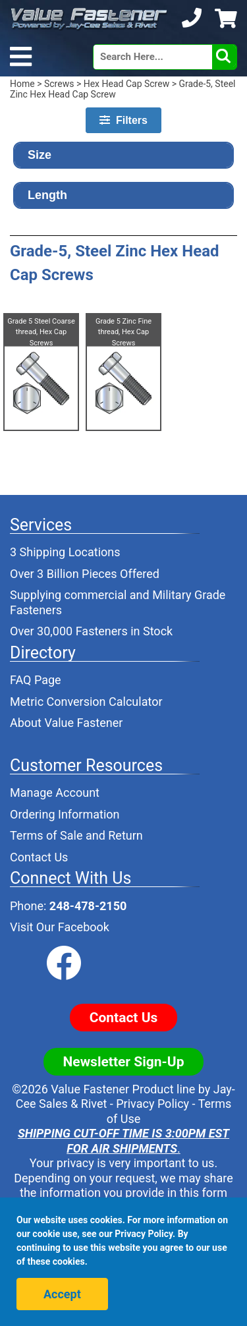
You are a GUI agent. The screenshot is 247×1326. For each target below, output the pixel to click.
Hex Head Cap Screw (126, 83)
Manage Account (54, 792)
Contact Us (39, 857)
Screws (59, 83)
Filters (123, 120)
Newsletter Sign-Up (123, 1062)
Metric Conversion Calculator (86, 701)
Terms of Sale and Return (76, 835)
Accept (62, 1294)
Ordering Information (65, 814)
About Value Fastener (66, 723)
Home (22, 83)
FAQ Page (35, 680)
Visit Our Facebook (59, 927)
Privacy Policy (152, 1103)
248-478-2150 (87, 906)
